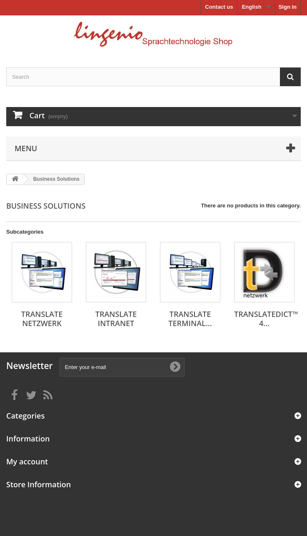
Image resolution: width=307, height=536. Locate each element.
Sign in (288, 7)
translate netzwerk (41, 318)
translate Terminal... (190, 318)
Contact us (219, 7)
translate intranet (116, 318)
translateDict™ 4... (266, 318)
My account (27, 461)
